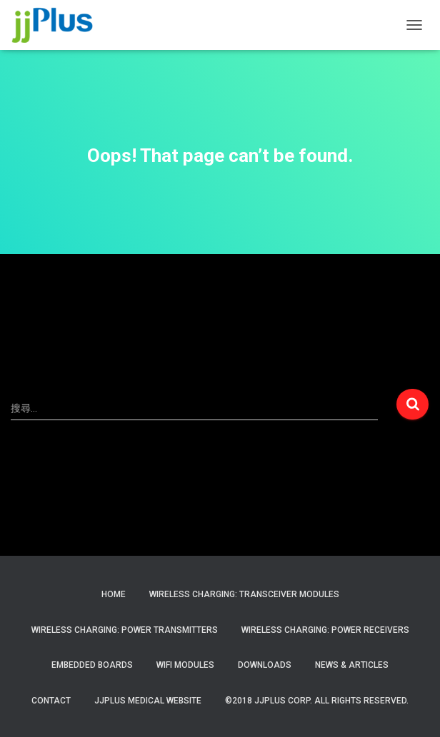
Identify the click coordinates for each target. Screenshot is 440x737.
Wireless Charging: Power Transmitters (124, 630)
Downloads (264, 665)
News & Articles (352, 665)
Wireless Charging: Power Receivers (325, 630)
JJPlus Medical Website (147, 701)
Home (113, 594)
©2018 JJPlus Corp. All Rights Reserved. (317, 701)
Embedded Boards (92, 665)
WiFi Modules (185, 665)
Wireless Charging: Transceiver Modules (244, 594)
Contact (51, 701)
